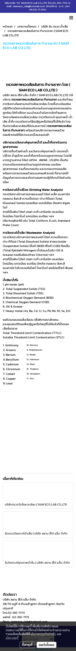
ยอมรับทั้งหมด (46, 644)
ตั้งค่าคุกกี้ (27, 644)
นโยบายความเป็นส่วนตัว (43, 634)
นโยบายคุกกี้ (12, 637)
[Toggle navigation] (71, 18)
